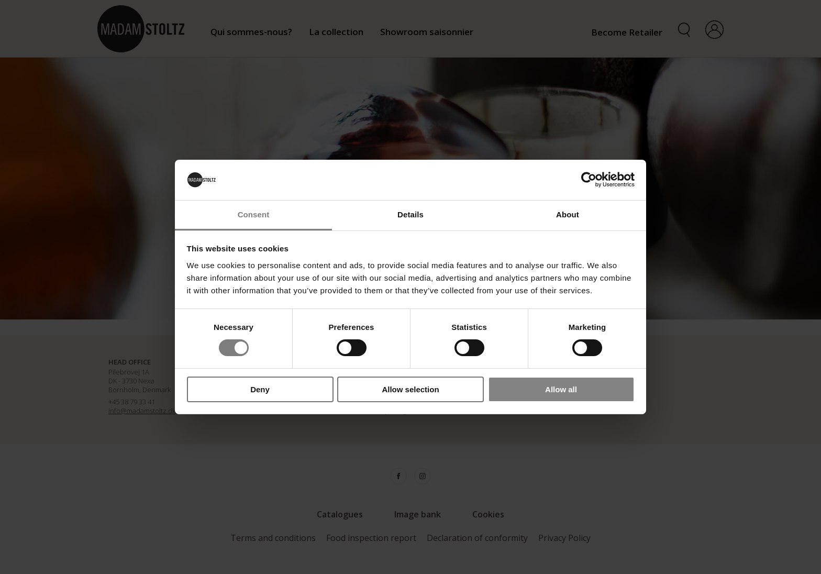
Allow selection (410, 389)
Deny (260, 389)
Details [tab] (410, 214)
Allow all (561, 389)
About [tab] (567, 214)
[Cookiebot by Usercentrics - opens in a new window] (589, 179)
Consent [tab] (254, 214)
